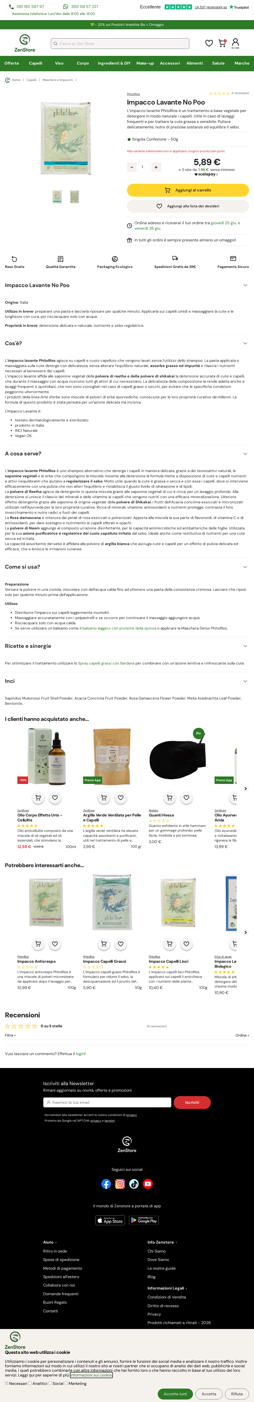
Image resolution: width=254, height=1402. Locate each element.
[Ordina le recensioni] (224, 1035)
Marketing (75, 1383)
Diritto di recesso (163, 1305)
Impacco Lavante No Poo (37, 285)
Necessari (16, 1383)
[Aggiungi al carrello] (38, 797)
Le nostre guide (162, 1268)
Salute (218, 63)
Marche (242, 63)
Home (12, 80)
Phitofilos (133, 94)
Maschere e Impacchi (58, 80)
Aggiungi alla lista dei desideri (193, 206)
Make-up (145, 63)
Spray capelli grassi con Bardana (106, 663)
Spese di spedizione (61, 1259)
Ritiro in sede (55, 1251)
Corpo (83, 63)
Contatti (50, 1311)
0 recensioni (240, 93)
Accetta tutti (175, 1394)
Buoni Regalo (55, 1302)
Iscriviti (192, 1102)
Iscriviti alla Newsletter (127, 1087)
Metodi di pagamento (62, 1268)
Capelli (35, 63)
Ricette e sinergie (28, 646)
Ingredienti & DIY (114, 63)
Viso (59, 63)
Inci (10, 681)
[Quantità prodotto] (144, 167)
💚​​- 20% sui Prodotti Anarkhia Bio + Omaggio (127, 24)
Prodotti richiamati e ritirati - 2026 (179, 1322)
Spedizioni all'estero (61, 1276)
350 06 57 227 (84, 6)
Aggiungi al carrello (193, 190)
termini (109, 1121)
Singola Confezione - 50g (155, 139)
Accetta (209, 1394)
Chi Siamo (157, 1251)
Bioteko (153, 810)
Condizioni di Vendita (167, 1297)
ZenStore (23, 810)
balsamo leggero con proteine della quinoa (119, 628)
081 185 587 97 (30, 6)
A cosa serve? (23, 453)
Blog (152, 1276)
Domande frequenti (60, 1293)
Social (56, 1383)
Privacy (154, 1314)
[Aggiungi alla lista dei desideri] (55, 797)
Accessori (170, 63)
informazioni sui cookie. (91, 1375)
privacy (131, 1115)
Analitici (38, 1383)
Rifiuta (237, 1394)
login (80, 1053)
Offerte (11, 63)
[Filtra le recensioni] (23, 1035)
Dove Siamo (158, 1259)
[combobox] (120, 43)
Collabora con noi (59, 1285)
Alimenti (195, 63)
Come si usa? (22, 566)
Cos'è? (13, 343)
